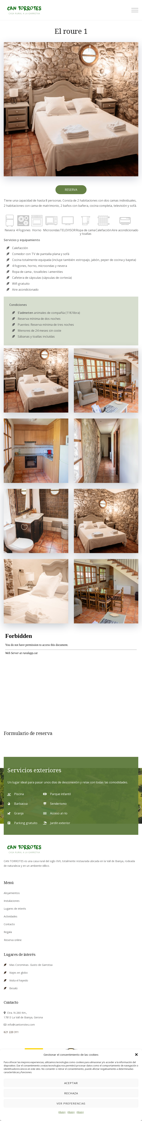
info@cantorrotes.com (21, 1024)
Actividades (10, 916)
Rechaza (71, 1093)
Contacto (9, 924)
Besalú (13, 988)
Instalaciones (12, 901)
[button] (136, 1054)
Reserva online (13, 940)
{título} (62, 1112)
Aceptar (71, 1083)
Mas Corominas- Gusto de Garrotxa (30, 965)
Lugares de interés (15, 908)
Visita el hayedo (18, 980)
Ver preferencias (71, 1103)
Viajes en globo (18, 972)
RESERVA (71, 190)
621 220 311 (11, 1032)
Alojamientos (12, 893)
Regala (8, 932)
